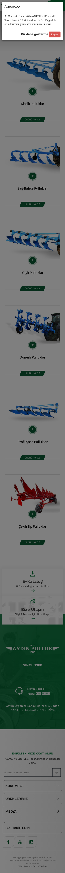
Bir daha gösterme (33, 34)
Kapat (54, 34)
